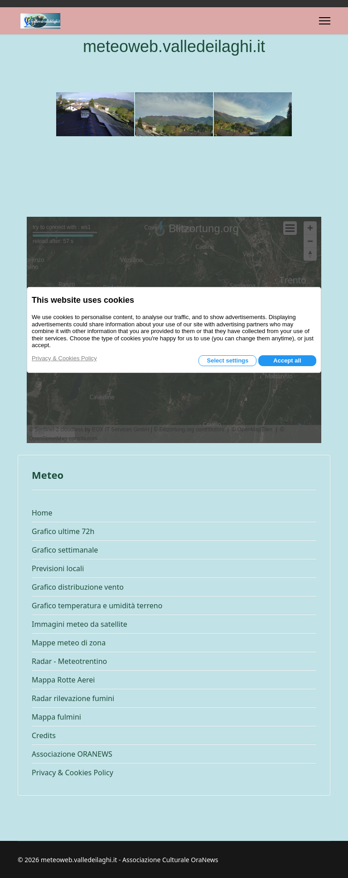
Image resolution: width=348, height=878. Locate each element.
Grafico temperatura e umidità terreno (97, 606)
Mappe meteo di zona (69, 643)
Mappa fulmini (56, 717)
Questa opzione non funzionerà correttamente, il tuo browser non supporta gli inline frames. (174, 330)
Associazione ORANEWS (72, 754)
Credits (44, 735)
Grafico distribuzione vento (78, 587)
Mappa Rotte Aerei (63, 680)
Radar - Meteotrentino (69, 661)
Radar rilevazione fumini (73, 698)
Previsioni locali (58, 568)
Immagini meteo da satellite (79, 624)
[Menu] (324, 20)
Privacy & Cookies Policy (72, 773)
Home (42, 513)
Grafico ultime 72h (63, 531)
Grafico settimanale (65, 550)
